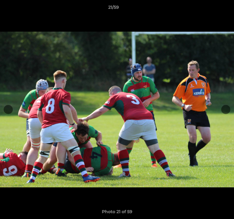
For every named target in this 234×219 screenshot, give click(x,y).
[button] (212, 9)
